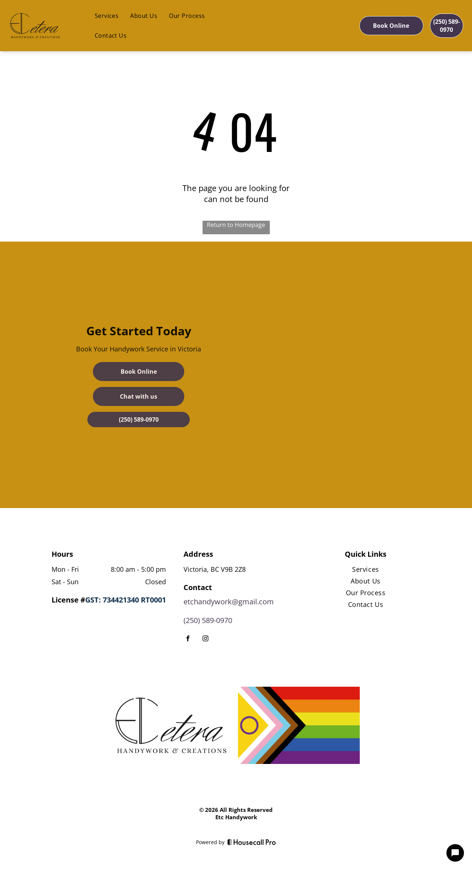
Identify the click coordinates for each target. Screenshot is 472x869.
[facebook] (188, 639)
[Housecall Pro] (251, 842)
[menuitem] (107, 16)
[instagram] (205, 639)
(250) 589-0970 (208, 620)
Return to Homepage (236, 225)
